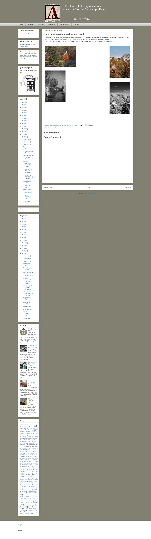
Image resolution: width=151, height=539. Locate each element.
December (27, 139)
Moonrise (29, 479)
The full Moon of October (28, 152)
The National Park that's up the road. (28, 176)
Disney (30, 464)
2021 (23, 110)
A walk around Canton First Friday (32, 364)
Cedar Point (35, 446)
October (26, 144)
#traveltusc (23, 428)
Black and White (29, 438)
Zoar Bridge (28, 505)
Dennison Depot (26, 463)
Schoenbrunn (32, 488)
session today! (24, 46)
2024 (23, 102)
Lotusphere (32, 478)
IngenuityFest (23, 478)
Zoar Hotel (23, 510)
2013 (23, 129)
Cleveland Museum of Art (27, 454)
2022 (23, 107)
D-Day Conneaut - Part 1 (31, 400)
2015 (23, 123)
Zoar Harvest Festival (30, 508)
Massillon (22, 479)
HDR (29, 474)
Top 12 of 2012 (32, 493)
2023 (23, 105)
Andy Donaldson (55, 125)
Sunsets (23, 491)
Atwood (36, 435)
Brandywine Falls (26, 441)
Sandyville (22, 488)
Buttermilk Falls (24, 444)
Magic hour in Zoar (27, 182)
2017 (23, 118)
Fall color (29, 469)
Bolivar (30, 440)
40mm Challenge (29, 430)
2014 (23, 126)
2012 (23, 131)
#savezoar (51, 128)
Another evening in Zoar (27, 196)
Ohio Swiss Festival (26, 483)
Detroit (25, 464)
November (27, 142)
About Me (31, 24)
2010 (23, 137)
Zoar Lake (30, 510)
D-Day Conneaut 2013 (30, 459)
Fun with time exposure (30, 473)
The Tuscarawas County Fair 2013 (31, 383)
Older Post (127, 187)
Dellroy (36, 461)
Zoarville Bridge (31, 512)
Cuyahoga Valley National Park (29, 456)
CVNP (33, 444)
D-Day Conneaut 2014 (25, 461)
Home (88, 187)
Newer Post (48, 187)
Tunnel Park (33, 496)
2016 (23, 121)
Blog (21, 24)
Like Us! (76, 24)
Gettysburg (22, 474)
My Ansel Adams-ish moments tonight (27, 164)
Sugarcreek (35, 489)
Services (41, 24)
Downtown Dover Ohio (27, 466)
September (27, 202)
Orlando (36, 483)
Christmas (24, 448)
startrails (31, 513)
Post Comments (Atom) (91, 193)
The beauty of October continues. (27, 170)
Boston (36, 439)
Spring (21, 489)
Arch (30, 435)
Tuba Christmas (28, 495)
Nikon (30, 481)
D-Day (23, 458)
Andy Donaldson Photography (27, 33)
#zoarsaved (32, 428)
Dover (36, 464)
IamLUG (32, 476)
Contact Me (51, 24)
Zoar (56, 128)
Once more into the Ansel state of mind (28, 157)
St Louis (27, 489)
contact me (27, 56)
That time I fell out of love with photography (32, 347)
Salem (33, 486)
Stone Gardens (27, 192)
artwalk (21, 513)
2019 (23, 115)
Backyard (24, 436)
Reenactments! (64, 24)
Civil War (27, 451)
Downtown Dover (26, 147)
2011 (23, 134)
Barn (30, 436)
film (26, 513)
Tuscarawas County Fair (27, 498)
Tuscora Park (24, 500)
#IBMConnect (23, 424)
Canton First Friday (24, 446)
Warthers (28, 502)
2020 (23, 113)
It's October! (27, 190)
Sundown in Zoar (26, 186)
